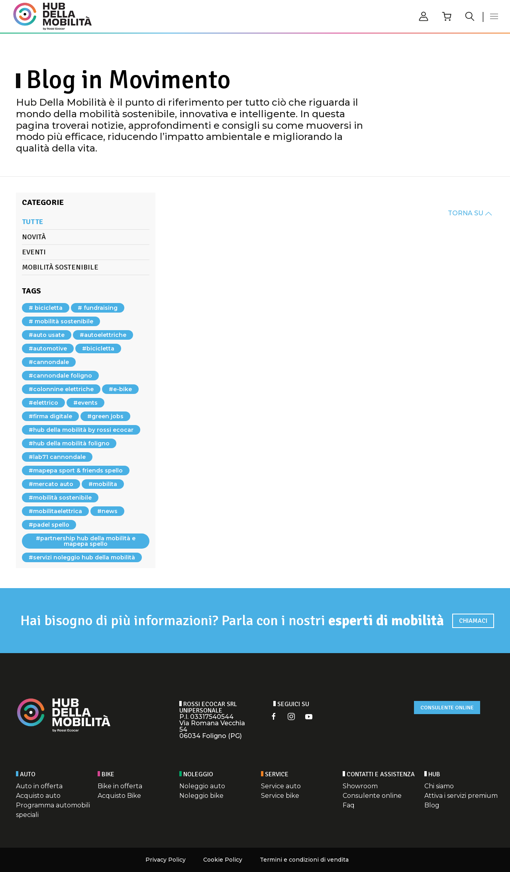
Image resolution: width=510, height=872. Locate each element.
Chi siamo (439, 786)
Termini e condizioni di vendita (304, 859)
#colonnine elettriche (61, 389)
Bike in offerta (120, 786)
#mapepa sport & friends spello (76, 470)
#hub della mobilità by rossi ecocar (81, 429)
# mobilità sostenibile (61, 321)
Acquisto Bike (119, 795)
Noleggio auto (202, 786)
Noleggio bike (201, 795)
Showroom (360, 786)
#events (85, 402)
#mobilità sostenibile (60, 497)
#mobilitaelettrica (55, 511)
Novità (34, 236)
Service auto (281, 786)
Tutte (32, 221)
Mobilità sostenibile (60, 267)
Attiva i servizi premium (461, 795)
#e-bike (120, 389)
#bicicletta (98, 348)
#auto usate (47, 335)
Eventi (34, 252)
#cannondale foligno (60, 375)
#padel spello (49, 524)
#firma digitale (50, 416)
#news (107, 511)
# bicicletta (46, 307)
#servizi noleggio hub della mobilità (82, 557)
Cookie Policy (222, 859)
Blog (431, 805)
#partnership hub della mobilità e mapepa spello (85, 541)
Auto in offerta (39, 786)
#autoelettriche (103, 335)
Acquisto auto (38, 795)
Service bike (280, 795)
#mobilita (102, 484)
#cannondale (49, 362)
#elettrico (43, 402)
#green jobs (105, 416)
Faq (349, 805)
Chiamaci (473, 621)
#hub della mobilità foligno (69, 443)
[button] (494, 16)
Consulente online (447, 707)
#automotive (48, 348)
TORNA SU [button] (470, 213)
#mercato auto (51, 484)
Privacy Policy (165, 859)
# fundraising (98, 307)
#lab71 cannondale (57, 457)
